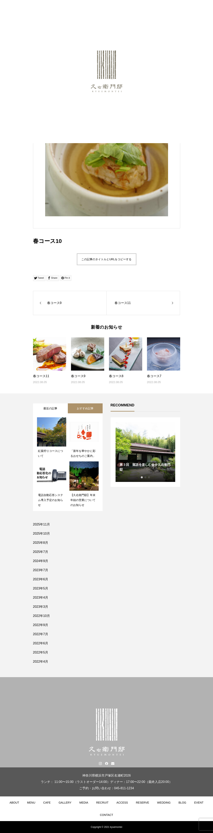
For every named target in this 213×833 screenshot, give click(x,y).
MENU (31, 802)
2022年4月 (40, 661)
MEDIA (83, 802)
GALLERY (65, 802)
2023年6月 (40, 579)
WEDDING (164, 802)
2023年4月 (40, 597)
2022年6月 (40, 643)
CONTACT (106, 814)
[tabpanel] (145, 452)
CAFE (47, 802)
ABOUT (14, 802)
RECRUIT (102, 802)
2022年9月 (40, 625)
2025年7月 (40, 551)
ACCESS (122, 802)
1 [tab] (142, 477)
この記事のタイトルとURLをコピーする (106, 259)
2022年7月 (40, 634)
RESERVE (142, 802)
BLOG (182, 802)
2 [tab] (145, 477)
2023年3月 (40, 606)
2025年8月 (40, 542)
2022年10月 (41, 615)
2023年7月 (40, 570)
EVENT (198, 802)
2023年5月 (40, 588)
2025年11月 (41, 524)
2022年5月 (40, 652)
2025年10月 (41, 533)
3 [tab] (149, 477)
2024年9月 (40, 561)
